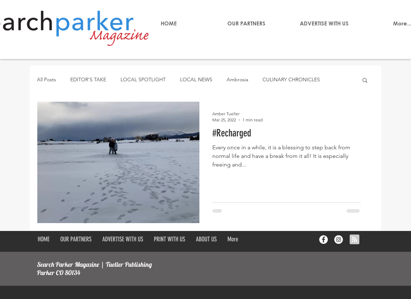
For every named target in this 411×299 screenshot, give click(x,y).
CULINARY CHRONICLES (291, 79)
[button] (365, 81)
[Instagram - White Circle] (338, 239)
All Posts (46, 79)
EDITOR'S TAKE (88, 79)
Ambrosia (237, 79)
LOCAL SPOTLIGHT (143, 79)
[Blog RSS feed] (354, 240)
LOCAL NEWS (196, 79)
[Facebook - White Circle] (323, 239)
